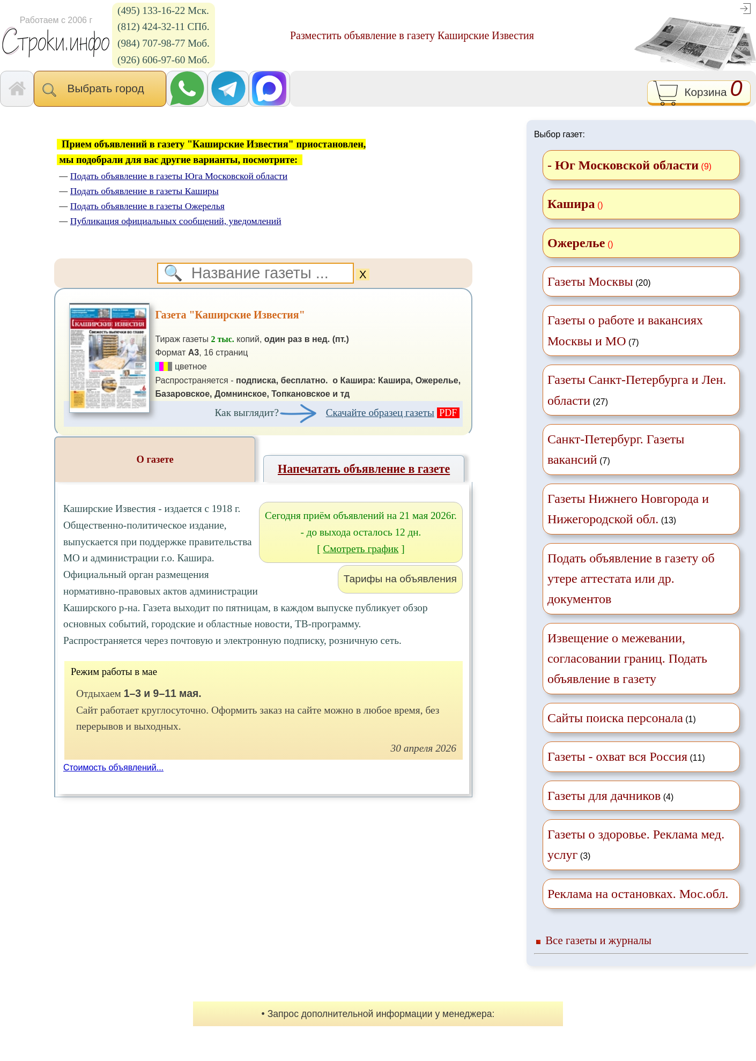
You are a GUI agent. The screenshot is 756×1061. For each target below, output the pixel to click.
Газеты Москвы (590, 281)
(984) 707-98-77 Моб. (163, 43)
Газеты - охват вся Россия (617, 756)
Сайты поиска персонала (615, 718)
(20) (599, 281)
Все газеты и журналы (598, 940)
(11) (626, 756)
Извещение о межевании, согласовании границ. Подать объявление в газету (627, 658)
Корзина (699, 92)
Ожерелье (576, 243)
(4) (610, 796)
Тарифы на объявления (400, 578)
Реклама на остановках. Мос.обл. (638, 894)
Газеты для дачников (604, 796)
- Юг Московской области (623, 165)
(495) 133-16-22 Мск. (163, 10)
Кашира (571, 204)
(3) (635, 844)
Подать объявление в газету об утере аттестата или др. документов (631, 578)
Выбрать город (100, 89)
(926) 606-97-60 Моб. (163, 59)
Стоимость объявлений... (113, 767)
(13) (628, 509)
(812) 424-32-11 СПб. (163, 26)
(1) (621, 718)
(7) (625, 330)
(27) (636, 390)
